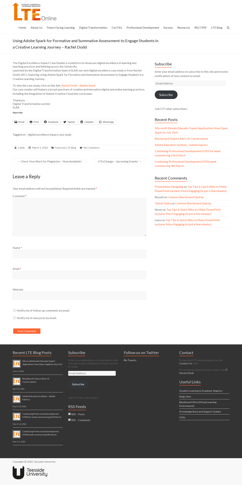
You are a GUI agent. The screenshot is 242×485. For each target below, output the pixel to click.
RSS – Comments (79, 420)
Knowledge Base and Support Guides (200, 411)
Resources (183, 27)
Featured (60, 147)
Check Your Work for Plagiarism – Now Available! (49, 161)
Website (18, 289)
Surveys (168, 27)
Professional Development (143, 27)
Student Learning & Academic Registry (200, 390)
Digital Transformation (93, 27)
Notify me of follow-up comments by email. (43, 310)
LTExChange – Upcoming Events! (120, 161)
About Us (36, 27)
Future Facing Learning (61, 27)
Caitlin (21, 147)
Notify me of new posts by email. (37, 318)
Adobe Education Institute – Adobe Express (181, 144)
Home (22, 27)
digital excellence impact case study (49, 134)
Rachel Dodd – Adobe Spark (78, 85)
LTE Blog (216, 27)
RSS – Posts (76, 414)
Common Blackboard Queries (185, 197)
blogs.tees (185, 396)
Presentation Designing (169, 186)
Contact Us (185, 363)
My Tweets (130, 360)
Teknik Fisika (163, 203)
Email (17, 268)
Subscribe (166, 95)
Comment (20, 196)
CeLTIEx (117, 27)
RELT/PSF (200, 27)
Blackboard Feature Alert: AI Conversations (181, 138)
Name (17, 247)
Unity (182, 417)
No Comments (92, 147)
